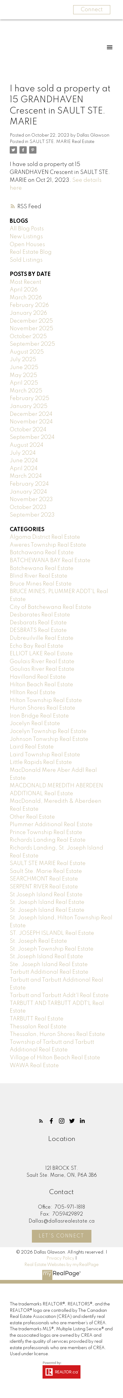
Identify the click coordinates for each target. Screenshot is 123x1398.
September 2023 (32, 515)
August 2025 (27, 352)
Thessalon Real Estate (38, 1027)
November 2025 (31, 328)
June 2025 (24, 367)
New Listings (26, 236)
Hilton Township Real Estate (46, 700)
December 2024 (31, 414)
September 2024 (32, 437)
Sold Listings (26, 260)
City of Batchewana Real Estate (50, 607)
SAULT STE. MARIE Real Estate (61, 142)
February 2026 (29, 305)
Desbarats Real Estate (38, 623)
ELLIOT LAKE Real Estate (41, 654)
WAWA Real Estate (34, 1065)
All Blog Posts (27, 229)
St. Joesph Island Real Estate (47, 902)
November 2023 (31, 499)
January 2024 (28, 492)
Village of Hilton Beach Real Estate (55, 1057)
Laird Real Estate (32, 747)
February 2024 (29, 484)
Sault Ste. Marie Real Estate (46, 871)
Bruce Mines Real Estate (41, 584)
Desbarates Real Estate (40, 615)
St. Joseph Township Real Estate (52, 949)
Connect (92, 9)
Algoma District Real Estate (45, 537)
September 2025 (32, 344)
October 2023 (28, 507)
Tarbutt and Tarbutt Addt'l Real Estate (59, 995)
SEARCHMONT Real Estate (44, 879)
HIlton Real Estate (33, 692)
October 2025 (28, 336)
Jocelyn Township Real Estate (48, 731)
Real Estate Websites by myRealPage (61, 1265)
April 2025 (24, 383)
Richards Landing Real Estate (48, 840)
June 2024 (24, 460)
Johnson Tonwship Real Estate (49, 739)
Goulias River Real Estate (42, 669)
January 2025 (28, 406)
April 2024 (24, 468)
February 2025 (29, 398)
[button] (41, 1121)
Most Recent (25, 282)
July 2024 (23, 453)
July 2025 (23, 359)
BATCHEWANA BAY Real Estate (50, 560)
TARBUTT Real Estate (36, 1019)
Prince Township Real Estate (46, 832)
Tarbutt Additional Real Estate (49, 972)
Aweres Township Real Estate (48, 545)
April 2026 (24, 290)
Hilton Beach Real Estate (41, 684)
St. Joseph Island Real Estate (47, 910)
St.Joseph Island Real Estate (46, 956)
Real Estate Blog (31, 252)
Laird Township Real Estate (45, 755)
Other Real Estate (32, 817)
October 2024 (28, 430)
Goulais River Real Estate (42, 661)
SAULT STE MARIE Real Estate (48, 863)
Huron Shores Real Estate (42, 708)
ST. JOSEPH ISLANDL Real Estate (52, 933)
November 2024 (31, 422)
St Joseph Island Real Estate (46, 895)
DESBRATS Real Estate (38, 630)
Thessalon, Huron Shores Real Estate (57, 1034)
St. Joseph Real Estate (38, 941)
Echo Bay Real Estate (36, 646)
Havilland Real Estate (38, 677)
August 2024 (26, 445)
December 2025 (31, 321)
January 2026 (28, 313)
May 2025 (23, 375)
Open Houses (27, 244)
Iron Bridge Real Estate (39, 716)
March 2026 (26, 297)
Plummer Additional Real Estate (51, 824)
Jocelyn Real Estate (35, 723)
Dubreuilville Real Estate (41, 638)
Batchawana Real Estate (42, 552)
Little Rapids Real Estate (41, 762)
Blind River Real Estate (38, 576)
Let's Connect (61, 1236)
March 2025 (26, 391)
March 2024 (26, 476)
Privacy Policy (60, 1258)
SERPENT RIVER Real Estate (44, 887)
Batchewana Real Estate (41, 568)
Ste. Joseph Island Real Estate (49, 964)
